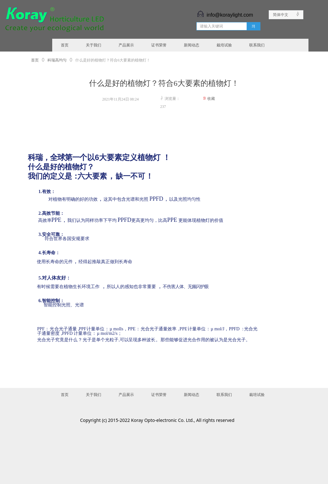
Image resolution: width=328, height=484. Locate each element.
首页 (35, 60)
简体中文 (280, 14)
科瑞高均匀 (57, 60)
